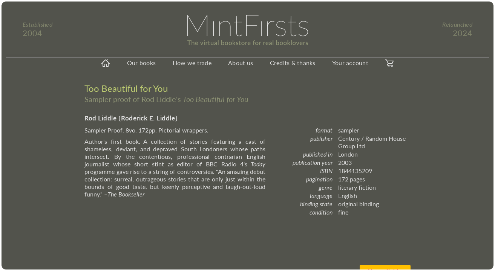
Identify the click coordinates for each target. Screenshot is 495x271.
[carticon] (389, 63)
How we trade (192, 62)
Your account (350, 62)
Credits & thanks (293, 62)
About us (240, 62)
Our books (141, 62)
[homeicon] (105, 63)
